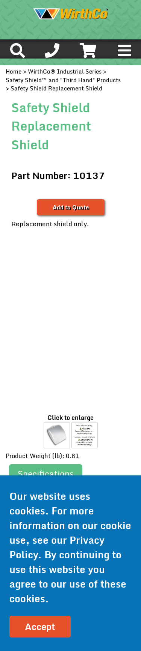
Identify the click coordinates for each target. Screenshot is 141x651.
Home (13, 71)
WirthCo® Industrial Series (65, 71)
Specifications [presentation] (46, 473)
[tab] (45, 474)
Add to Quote (71, 207)
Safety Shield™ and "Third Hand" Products (63, 79)
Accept (40, 626)
